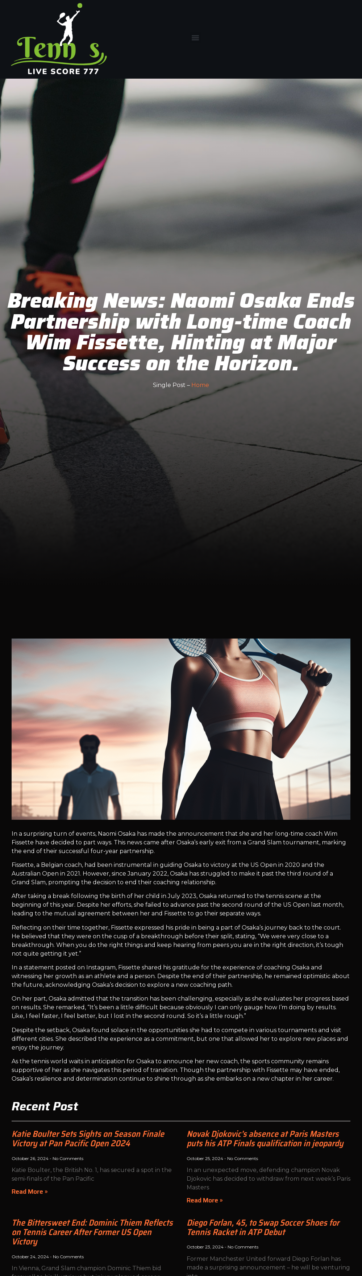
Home (200, 385)
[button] (195, 37)
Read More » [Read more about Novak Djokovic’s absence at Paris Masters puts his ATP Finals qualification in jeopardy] (205, 1200)
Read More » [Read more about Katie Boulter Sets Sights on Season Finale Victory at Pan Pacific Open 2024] (30, 1191)
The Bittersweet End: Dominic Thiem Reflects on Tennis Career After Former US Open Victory (92, 1232)
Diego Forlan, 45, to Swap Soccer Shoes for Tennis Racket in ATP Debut (263, 1227)
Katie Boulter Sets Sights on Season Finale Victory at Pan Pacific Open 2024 (88, 1138)
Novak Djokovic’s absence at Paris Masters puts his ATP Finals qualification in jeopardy (265, 1138)
